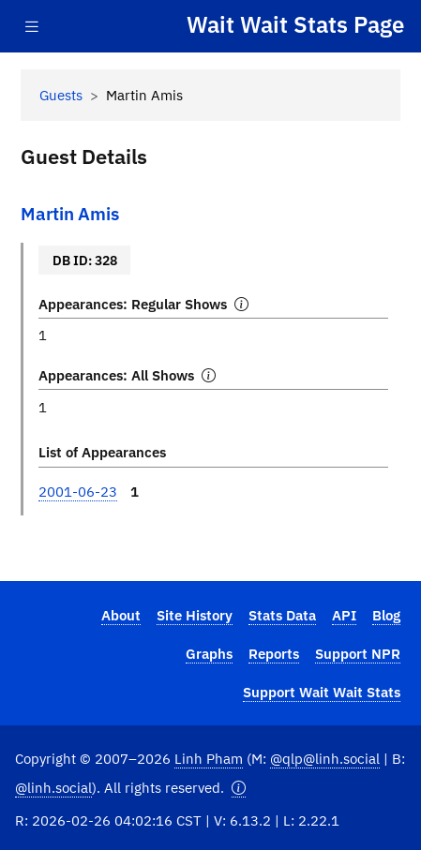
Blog (386, 614)
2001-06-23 (77, 491)
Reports (273, 653)
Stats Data (282, 614)
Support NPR (357, 653)
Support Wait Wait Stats (321, 691)
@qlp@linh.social (325, 758)
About (121, 614)
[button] (239, 788)
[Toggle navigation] (32, 26)
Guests (61, 94)
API (344, 614)
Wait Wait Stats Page (295, 25)
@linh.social (53, 787)
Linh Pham (208, 758)
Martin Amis (70, 213)
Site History (195, 614)
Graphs (209, 653)
